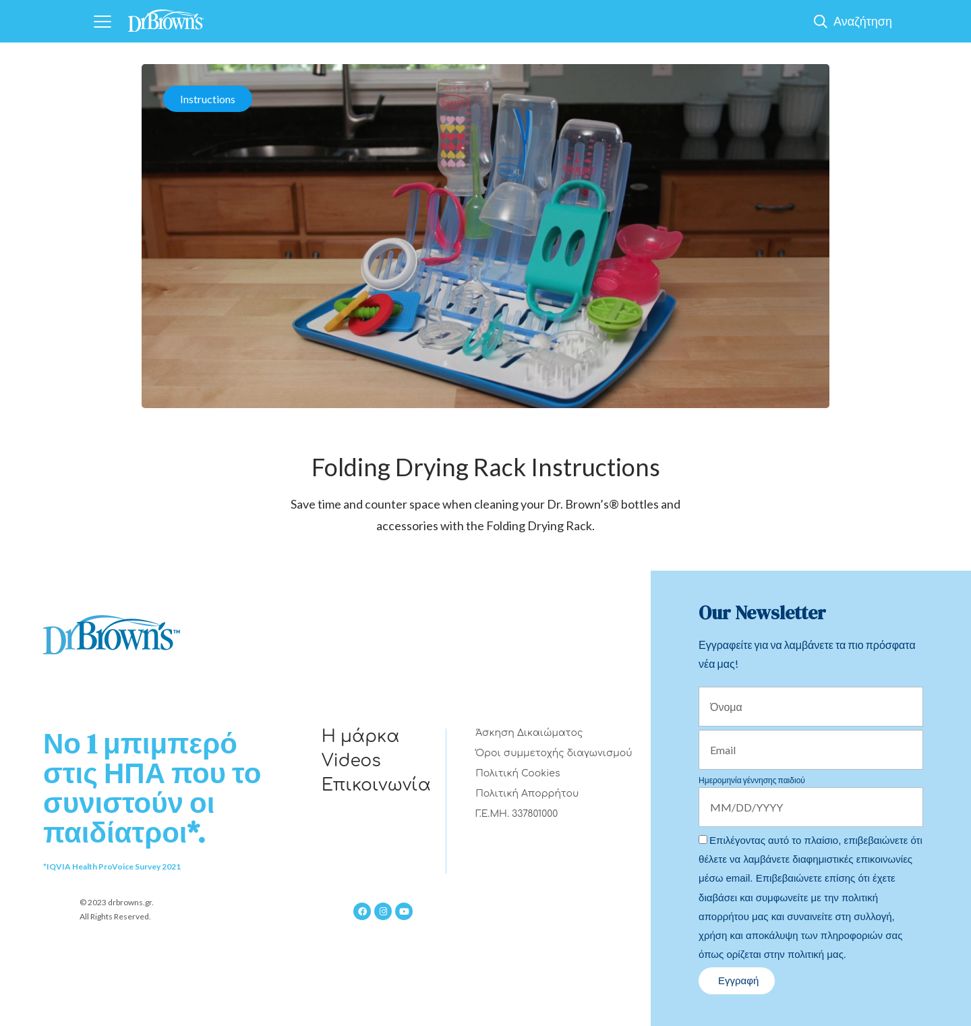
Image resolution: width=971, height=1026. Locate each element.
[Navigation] (102, 21)
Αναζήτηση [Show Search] (863, 20)
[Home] (165, 16)
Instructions (207, 98)
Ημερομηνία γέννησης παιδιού (752, 780)
